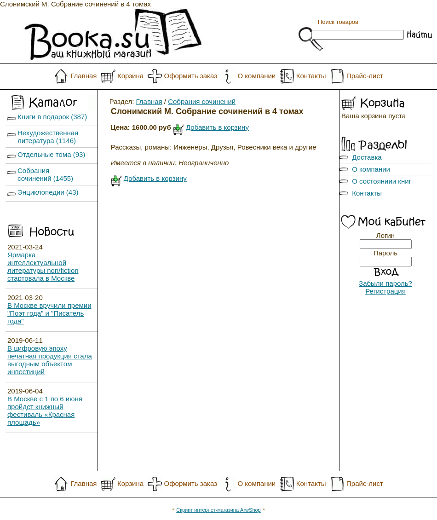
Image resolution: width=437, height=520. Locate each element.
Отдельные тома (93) (51, 154)
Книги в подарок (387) (52, 117)
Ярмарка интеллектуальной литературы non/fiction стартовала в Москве (43, 266)
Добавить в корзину (217, 127)
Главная (83, 76)
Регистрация (385, 291)
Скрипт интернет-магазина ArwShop (218, 510)
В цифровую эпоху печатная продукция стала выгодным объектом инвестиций (49, 360)
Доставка (366, 157)
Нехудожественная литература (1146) (47, 136)
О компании (256, 76)
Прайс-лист (364, 76)
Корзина (130, 76)
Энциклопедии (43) (48, 192)
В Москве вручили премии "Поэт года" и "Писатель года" (49, 313)
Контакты (311, 76)
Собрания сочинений (202, 101)
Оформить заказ (190, 76)
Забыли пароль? (385, 283)
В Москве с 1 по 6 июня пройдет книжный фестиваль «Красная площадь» (44, 410)
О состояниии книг (381, 181)
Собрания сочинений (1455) (45, 174)
